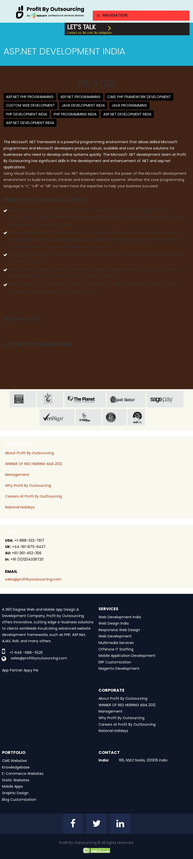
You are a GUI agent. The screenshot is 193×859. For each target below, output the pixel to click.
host (126, 399)
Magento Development (119, 668)
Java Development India (83, 105)
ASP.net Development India (127, 114)
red (141, 417)
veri (57, 417)
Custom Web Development (30, 105)
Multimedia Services (116, 642)
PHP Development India (26, 114)
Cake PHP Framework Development (139, 96)
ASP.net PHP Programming (30, 96)
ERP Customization (115, 662)
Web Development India (120, 617)
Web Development (115, 636)
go (89, 417)
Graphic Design (15, 792)
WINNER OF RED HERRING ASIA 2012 (33, 463)
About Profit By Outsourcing (29, 452)
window (115, 417)
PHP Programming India (75, 114)
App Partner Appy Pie (20, 670)
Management (17, 474)
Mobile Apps (12, 786)
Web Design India (114, 623)
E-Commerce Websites (22, 773)
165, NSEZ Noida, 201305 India (143, 760)
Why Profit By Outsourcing (28, 485)
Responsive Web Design (119, 629)
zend (23, 399)
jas (50, 399)
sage (165, 399)
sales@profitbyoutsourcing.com (33, 579)
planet (85, 399)
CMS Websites (14, 760)
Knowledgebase (16, 767)
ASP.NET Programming (80, 96)
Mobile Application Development (127, 655)
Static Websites (15, 780)
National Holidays (20, 507)
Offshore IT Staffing (116, 649)
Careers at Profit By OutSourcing (33, 496)
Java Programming (129, 105)
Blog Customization (19, 799)
